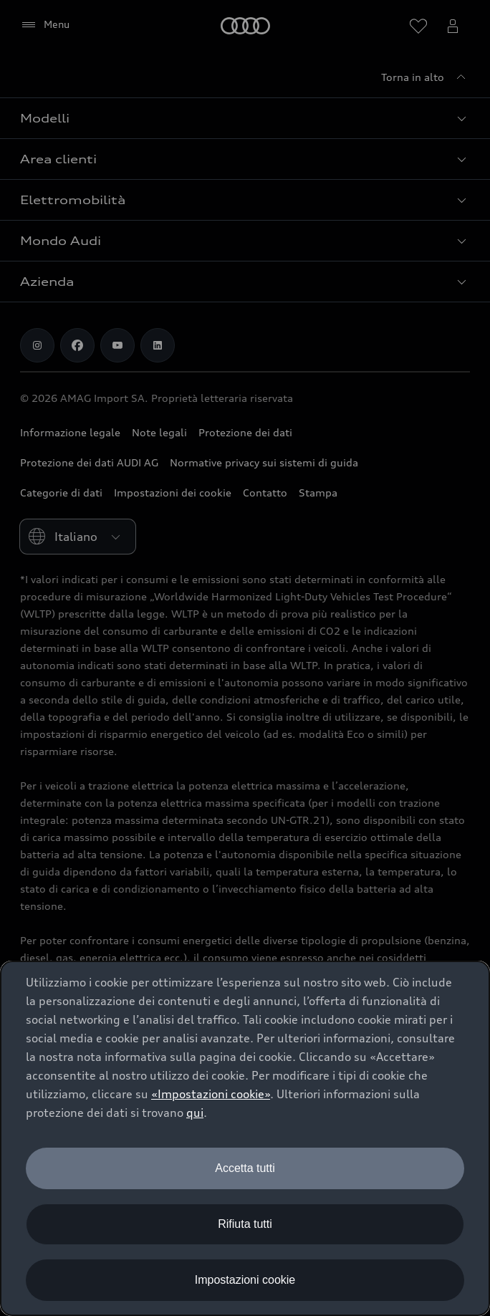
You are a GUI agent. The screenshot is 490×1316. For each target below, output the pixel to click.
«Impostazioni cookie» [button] (210, 1094)
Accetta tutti (245, 1168)
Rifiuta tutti (245, 1224)
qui (194, 1112)
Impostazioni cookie (245, 1280)
